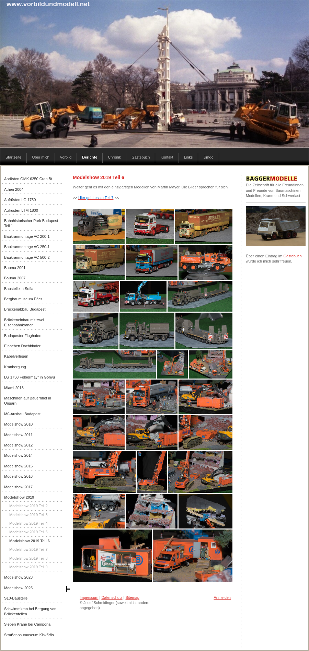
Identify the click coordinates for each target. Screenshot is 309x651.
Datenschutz (111, 597)
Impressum (89, 597)
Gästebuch (292, 256)
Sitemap (132, 597)
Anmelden (222, 597)
